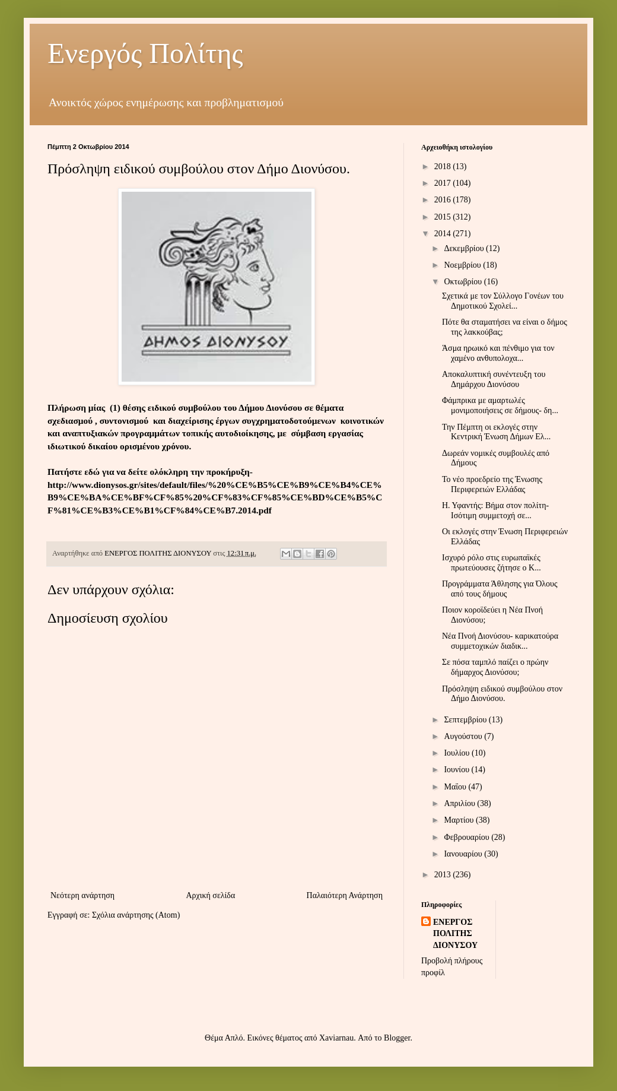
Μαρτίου (460, 820)
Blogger (397, 1037)
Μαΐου (456, 786)
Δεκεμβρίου (465, 248)
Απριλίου (460, 803)
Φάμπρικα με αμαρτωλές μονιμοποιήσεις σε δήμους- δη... (500, 405)
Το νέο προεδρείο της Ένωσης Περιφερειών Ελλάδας (492, 484)
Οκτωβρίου (464, 281)
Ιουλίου (458, 753)
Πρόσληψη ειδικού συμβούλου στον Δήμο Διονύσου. (502, 693)
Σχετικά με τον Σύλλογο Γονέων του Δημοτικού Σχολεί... (503, 300)
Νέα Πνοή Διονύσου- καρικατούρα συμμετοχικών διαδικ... (500, 641)
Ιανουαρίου (464, 853)
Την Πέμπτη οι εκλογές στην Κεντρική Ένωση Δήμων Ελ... (496, 432)
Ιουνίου (457, 769)
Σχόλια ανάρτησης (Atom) (136, 915)
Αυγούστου (464, 736)
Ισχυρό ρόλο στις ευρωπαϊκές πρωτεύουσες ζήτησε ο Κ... (491, 562)
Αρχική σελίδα (210, 895)
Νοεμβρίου (463, 265)
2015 (443, 217)
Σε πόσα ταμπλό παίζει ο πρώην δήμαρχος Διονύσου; (495, 667)
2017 (443, 183)
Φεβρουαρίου (467, 837)
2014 (443, 233)
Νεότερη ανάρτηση (82, 895)
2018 (443, 166)
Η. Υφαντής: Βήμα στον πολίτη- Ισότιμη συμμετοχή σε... (495, 510)
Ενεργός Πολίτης (145, 53)
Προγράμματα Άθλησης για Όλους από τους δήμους (500, 588)
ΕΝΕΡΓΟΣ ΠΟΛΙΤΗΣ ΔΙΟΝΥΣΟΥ (455, 934)
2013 (443, 874)
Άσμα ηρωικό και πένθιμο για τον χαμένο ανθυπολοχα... (498, 353)
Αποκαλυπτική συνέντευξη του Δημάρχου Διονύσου (493, 379)
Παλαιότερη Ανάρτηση (345, 895)
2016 (443, 199)
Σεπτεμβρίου (466, 719)
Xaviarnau (336, 1037)
